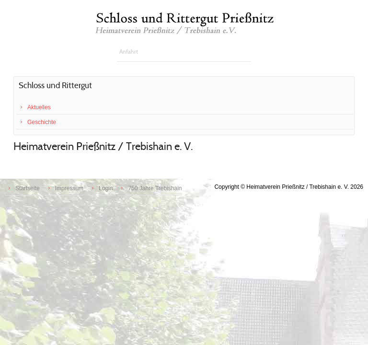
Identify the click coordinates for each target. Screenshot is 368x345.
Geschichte (41, 122)
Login (106, 188)
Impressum (69, 188)
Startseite (27, 188)
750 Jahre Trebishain (155, 188)
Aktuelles (39, 107)
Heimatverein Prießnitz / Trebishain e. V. (103, 146)
